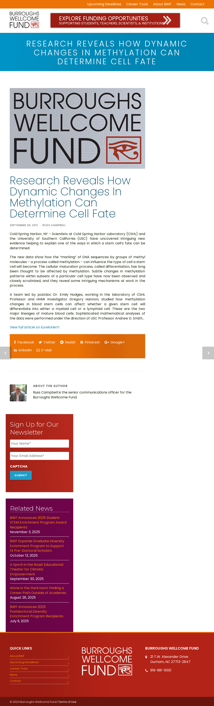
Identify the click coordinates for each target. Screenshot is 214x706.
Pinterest (90, 342)
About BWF (162, 4)
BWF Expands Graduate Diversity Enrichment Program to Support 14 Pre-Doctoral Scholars (37, 545)
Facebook (24, 342)
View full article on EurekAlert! (34, 327)
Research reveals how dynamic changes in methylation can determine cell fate (70, 197)
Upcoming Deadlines (104, 4)
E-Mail (44, 350)
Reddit (68, 342)
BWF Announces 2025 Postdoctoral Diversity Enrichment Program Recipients (36, 611)
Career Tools (137, 4)
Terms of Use (67, 701)
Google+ (115, 342)
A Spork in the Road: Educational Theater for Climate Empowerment (36, 569)
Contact (197, 4)
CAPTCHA (19, 466)
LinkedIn (23, 350)
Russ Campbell (54, 225)
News (181, 4)
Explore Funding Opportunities (115, 20)
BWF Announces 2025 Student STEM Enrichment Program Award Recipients (38, 522)
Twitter (47, 342)
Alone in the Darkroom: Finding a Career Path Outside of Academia (38, 589)
